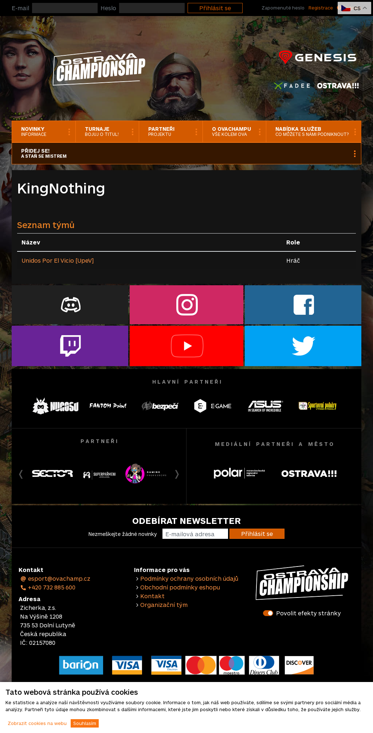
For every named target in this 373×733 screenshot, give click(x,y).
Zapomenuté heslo (283, 8)
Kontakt (152, 595)
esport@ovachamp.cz (55, 578)
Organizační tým (164, 604)
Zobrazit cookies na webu (37, 723)
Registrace (321, 8)
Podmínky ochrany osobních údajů (189, 578)
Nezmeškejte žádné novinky (123, 534)
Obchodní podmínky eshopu (180, 587)
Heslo (108, 7)
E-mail (20, 7)
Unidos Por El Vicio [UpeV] (57, 260)
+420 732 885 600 (47, 587)
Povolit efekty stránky (308, 612)
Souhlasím (84, 723)
